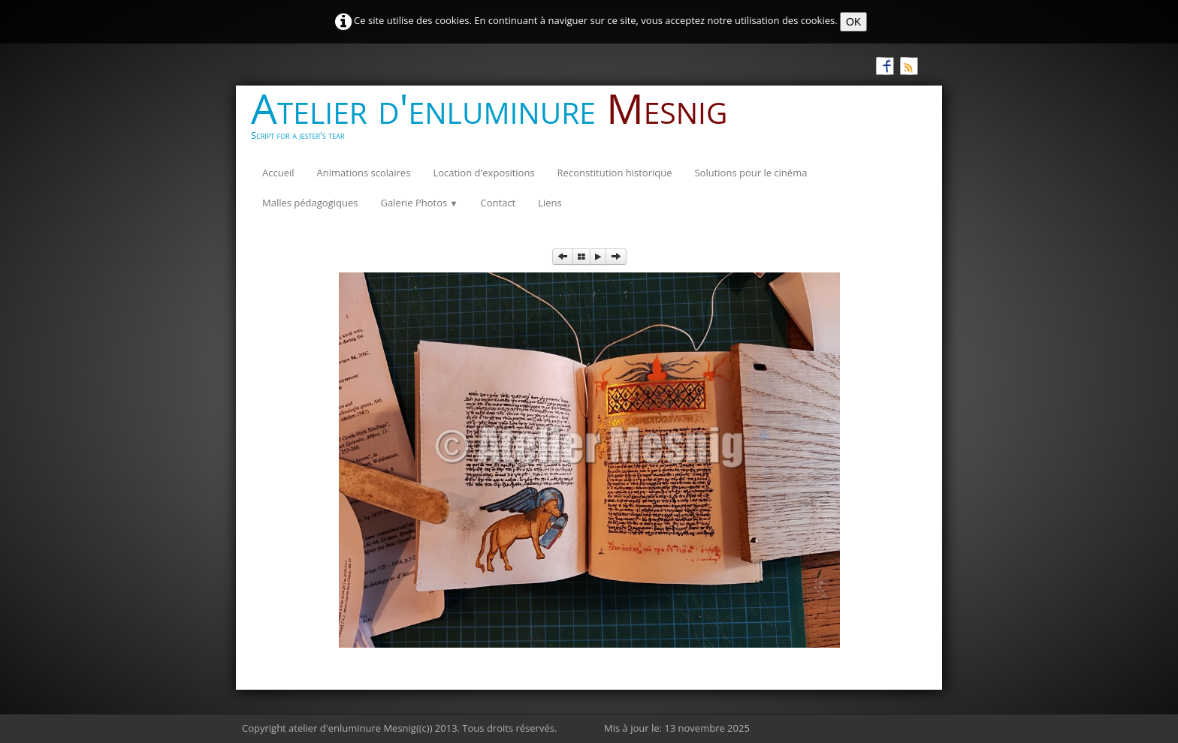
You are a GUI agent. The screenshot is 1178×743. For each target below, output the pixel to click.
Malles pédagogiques (310, 202)
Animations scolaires (364, 172)
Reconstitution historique (614, 172)
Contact (498, 202)
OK (853, 22)
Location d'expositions (483, 172)
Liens (550, 202)
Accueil (278, 172)
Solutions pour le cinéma (750, 172)
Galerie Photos (419, 202)
